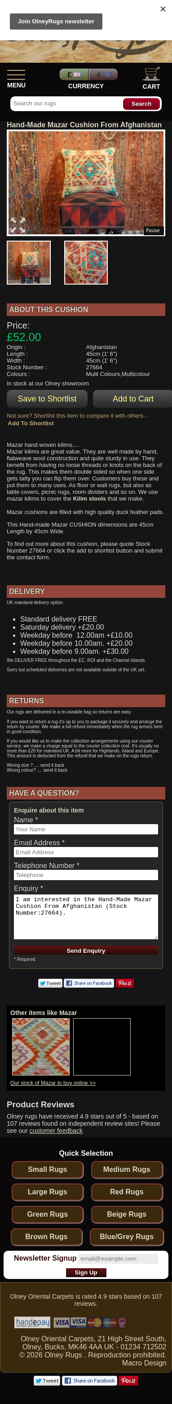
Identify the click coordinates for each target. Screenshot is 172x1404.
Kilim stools (89, 498)
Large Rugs (47, 1192)
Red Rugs (127, 1192)
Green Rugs (47, 1214)
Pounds (72, 74)
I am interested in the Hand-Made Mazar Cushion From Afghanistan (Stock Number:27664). (86, 916)
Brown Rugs (46, 1236)
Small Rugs (47, 1169)
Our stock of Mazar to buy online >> (53, 1083)
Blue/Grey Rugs (127, 1236)
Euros (104, 74)
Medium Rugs (126, 1169)
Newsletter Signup (45, 1258)
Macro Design (144, 1363)
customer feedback (56, 1130)
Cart (151, 78)
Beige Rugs (126, 1214)
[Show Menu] (16, 73)
